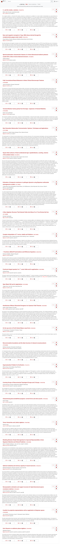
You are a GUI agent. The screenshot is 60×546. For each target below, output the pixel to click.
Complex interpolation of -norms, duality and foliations (18, 234)
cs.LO (9, 13)
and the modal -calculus (10, 10)
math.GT (15, 158)
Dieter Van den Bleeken (8, 112)
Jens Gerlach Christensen (8, 514)
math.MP (21, 309)
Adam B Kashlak (6, 491)
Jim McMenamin (26, 186)
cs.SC (11, 287)
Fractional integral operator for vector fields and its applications (21, 269)
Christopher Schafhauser (16, 347)
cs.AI (11, 469)
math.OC (10, 402)
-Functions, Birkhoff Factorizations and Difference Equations (19, 252)
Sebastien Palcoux (7, 530)
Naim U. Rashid (6, 444)
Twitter (38, 4)
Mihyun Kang (5, 367)
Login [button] (56, 1)
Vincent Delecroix (6, 156)
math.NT (11, 331)
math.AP (11, 272)
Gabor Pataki (5, 400)
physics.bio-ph (18, 469)
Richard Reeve (19, 186)
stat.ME (10, 189)
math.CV (15, 237)
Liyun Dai (10, 286)
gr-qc (14, 114)
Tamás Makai (11, 367)
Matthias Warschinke (21, 39)
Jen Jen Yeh (17, 444)
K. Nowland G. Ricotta (13, 330)
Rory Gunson (40, 186)
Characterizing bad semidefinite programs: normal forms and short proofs (22, 398)
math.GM (11, 217)
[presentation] (3, 10)
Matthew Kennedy (6, 347)
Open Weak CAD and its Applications (12, 284)
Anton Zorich (25, 156)
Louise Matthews (9, 187)
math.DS (19, 158)
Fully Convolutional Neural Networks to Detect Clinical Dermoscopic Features (23, 80)
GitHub (20, 29)
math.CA (15, 272)
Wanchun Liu (5, 132)
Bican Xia (20, 286)
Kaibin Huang (11, 132)
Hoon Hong (15, 286)
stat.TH (18, 492)
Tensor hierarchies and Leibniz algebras (13, 422)
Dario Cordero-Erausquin (14, 236)
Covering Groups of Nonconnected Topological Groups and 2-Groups (21, 382)
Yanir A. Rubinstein (30, 236)
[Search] (29, 1)
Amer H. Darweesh (18, 514)
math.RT (11, 255)
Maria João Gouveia (7, 12)
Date (27, 4)
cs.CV (11, 85)
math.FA (11, 237)
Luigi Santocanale (15, 12)
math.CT (11, 386)
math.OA (11, 348)
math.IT (13, 133)
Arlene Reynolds (33, 186)
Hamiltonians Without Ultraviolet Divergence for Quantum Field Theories (22, 305)
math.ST (15, 492)
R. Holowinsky (6, 330)
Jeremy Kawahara (6, 84)
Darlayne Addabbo (7, 254)
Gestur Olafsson (25, 514)
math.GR (19, 386)
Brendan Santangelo (7, 216)
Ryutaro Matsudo (13, 39)
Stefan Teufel (5, 307)
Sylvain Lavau (6, 424)
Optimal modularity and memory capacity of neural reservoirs (19, 465)
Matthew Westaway (24, 384)
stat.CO (11, 492)
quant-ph (10, 309)
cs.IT (11, 133)
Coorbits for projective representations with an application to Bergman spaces (23, 510)
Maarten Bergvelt (14, 254)
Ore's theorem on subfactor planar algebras (14, 528)
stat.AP (14, 445)
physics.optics (13, 60)
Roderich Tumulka (12, 307)
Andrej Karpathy (36, 6)
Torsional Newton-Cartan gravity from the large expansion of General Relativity (24, 108)
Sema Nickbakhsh (12, 186)
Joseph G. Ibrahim (24, 444)
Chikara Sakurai (6, 58)
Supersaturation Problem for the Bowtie (13, 365)
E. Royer (20, 330)
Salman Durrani (25, 132)
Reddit (32, 29)
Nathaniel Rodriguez (7, 467)
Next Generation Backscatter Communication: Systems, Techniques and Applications (25, 128)
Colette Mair (5, 186)
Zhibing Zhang (6, 271)
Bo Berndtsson (6, 236)
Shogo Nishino (6, 39)
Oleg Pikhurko (18, 367)
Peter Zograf (19, 156)
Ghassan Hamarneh (15, 84)
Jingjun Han (5, 286)
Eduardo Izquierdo (16, 467)
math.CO (11, 158)
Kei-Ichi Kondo (29, 39)
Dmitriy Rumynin (6, 384)
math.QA (15, 386)
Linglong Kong (13, 491)
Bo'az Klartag (23, 236)
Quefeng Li (12, 444)
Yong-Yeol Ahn (23, 467)
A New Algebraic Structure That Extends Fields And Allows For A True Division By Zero (26, 212)
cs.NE (13, 469)
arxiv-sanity (41, 6)
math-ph (17, 309)
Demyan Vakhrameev (14, 384)
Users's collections (32, 4)
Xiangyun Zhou (18, 132)
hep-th (11, 40)
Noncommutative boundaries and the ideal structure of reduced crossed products (24, 343)
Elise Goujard (13, 156)
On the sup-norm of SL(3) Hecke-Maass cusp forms (16, 328)
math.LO (12, 13)
